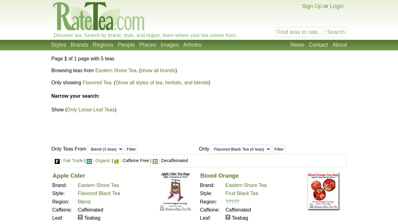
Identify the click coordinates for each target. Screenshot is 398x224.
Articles (192, 45)
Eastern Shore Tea (115, 70)
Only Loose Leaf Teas (91, 109)
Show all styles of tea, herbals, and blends (162, 82)
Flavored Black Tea (99, 193)
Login (337, 6)
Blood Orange (219, 175)
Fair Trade (73, 160)
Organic (103, 160)
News (297, 45)
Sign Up (312, 6)
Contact (318, 45)
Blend (84, 201)
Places (147, 45)
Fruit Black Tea (241, 193)
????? (232, 201)
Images (169, 45)
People (126, 45)
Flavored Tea (97, 82)
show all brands (158, 70)
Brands (79, 45)
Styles (58, 45)
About (339, 45)
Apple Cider (69, 175)
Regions (103, 45)
